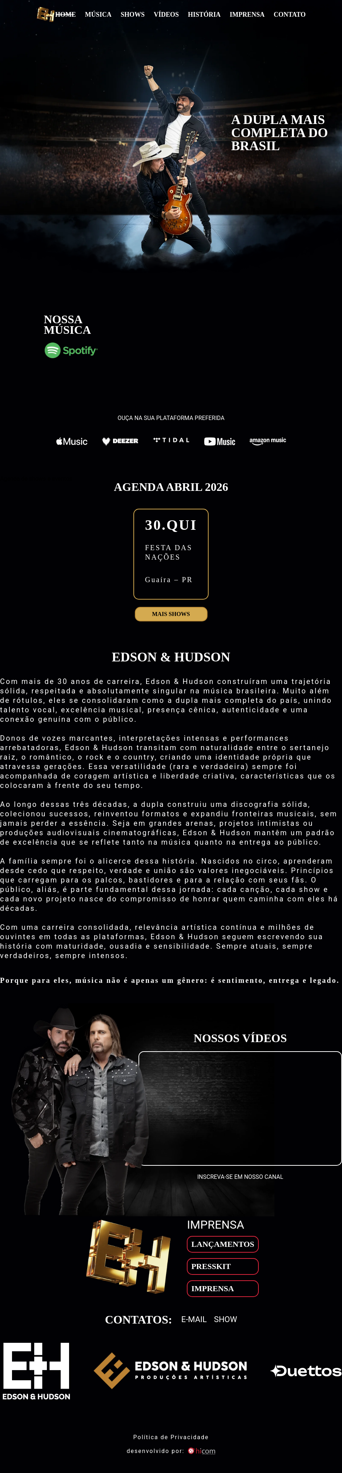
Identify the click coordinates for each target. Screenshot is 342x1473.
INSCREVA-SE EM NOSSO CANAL (240, 1176)
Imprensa (247, 14)
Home (65, 14)
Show (225, 1320)
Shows (133, 14)
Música (98, 14)
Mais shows (171, 614)
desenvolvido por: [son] (171, 1451)
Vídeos (166, 14)
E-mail (194, 1320)
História (204, 14)
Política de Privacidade (171, 1437)
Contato (290, 14)
